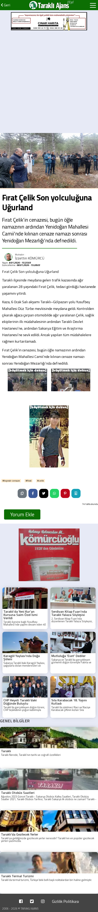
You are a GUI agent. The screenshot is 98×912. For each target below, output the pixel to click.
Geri (5, 5)
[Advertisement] (49, 82)
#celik (40, 480)
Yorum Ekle (22, 514)
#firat (28, 480)
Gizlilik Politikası (65, 901)
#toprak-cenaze (11, 480)
